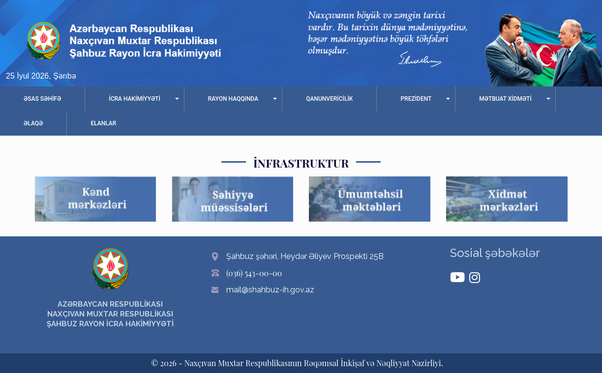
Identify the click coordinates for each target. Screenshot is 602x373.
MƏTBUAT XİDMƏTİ (505, 98)
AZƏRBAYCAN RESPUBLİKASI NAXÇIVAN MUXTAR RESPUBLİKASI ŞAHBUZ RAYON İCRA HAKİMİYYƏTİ (110, 314)
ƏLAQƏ (33, 123)
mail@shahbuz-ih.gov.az (270, 289)
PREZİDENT (415, 98)
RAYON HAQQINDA (233, 98)
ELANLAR (103, 123)
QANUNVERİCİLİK (329, 98)
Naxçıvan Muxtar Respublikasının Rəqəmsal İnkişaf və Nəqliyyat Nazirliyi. (313, 363)
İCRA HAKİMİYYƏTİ (134, 98)
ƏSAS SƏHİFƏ (42, 98)
